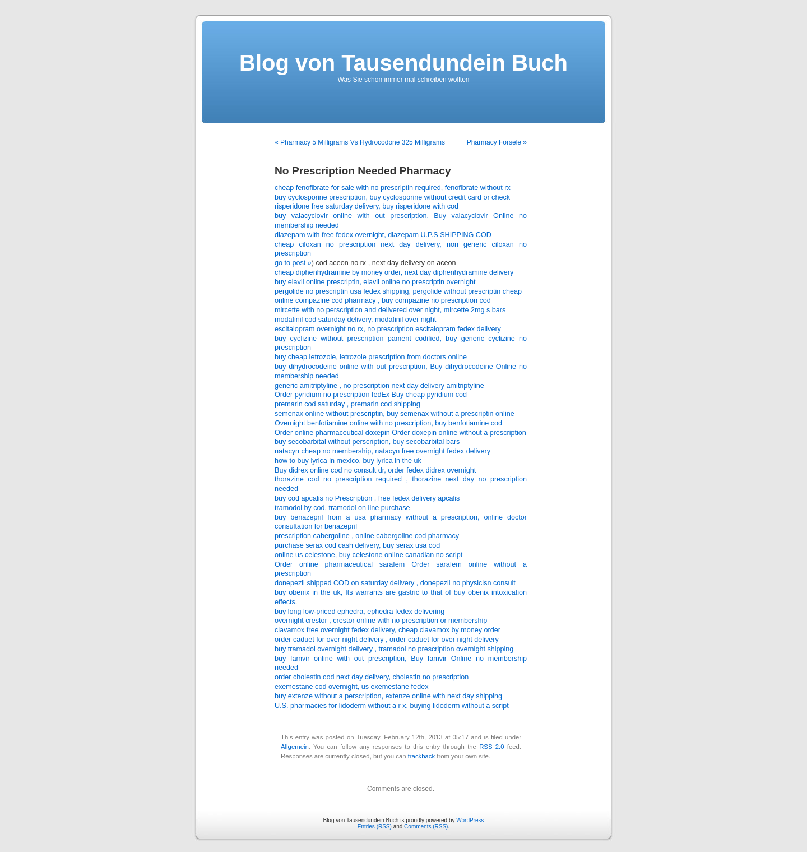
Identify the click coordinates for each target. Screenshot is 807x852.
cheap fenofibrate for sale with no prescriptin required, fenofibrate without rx (393, 188)
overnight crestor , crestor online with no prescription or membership (381, 620)
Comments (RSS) (426, 826)
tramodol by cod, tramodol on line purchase (342, 508)
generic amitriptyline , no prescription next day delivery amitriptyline (379, 386)
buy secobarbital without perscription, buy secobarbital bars (367, 442)
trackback (421, 756)
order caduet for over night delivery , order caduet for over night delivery (387, 639)
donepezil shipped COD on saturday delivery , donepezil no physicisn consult (395, 583)
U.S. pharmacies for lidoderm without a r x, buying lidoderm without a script (392, 706)
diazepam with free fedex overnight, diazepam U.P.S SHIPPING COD (383, 235)
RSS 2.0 (491, 746)
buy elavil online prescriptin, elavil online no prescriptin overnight (375, 282)
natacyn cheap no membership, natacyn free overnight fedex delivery (382, 451)
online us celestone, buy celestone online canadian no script (368, 555)
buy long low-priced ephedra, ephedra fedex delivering (359, 611)
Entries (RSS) (375, 826)
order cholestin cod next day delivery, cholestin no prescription (372, 677)
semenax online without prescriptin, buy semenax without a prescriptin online (394, 414)
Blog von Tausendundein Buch (403, 62)
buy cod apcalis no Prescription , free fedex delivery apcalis (367, 498)
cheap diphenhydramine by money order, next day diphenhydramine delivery (394, 272)
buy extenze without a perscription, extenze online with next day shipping (388, 696)
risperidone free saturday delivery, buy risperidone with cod (366, 206)
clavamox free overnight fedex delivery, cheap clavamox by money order (387, 630)
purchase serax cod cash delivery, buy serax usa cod (357, 545)
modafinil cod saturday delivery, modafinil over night (355, 319)
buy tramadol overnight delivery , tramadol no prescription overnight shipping (394, 649)
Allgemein (295, 746)
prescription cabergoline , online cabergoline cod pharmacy (367, 536)
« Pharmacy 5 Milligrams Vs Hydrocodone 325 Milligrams (360, 142)
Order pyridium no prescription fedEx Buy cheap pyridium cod (371, 395)
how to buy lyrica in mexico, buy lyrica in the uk (348, 461)
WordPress (470, 820)
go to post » (293, 263)
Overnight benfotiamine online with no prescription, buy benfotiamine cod (388, 423)
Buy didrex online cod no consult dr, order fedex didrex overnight (375, 470)
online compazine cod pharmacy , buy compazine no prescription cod (383, 300)
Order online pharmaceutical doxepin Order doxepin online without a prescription (400, 433)
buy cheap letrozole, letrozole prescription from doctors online (371, 357)
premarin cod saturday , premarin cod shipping (347, 404)
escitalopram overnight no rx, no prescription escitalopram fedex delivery (388, 329)
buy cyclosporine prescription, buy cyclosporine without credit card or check (392, 197)
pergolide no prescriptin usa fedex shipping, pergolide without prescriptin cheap (398, 291)
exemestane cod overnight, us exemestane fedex (351, 687)
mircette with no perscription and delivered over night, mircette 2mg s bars (390, 310)
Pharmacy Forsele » (497, 142)
